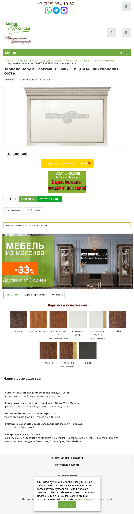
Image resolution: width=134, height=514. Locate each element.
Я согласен (67, 504)
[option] (67, 116)
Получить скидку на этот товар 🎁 (67, 163)
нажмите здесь (83, 499)
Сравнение (13, 210)
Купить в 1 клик (49, 199)
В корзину (27, 199)
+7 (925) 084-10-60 (56, 3)
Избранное (33, 210)
